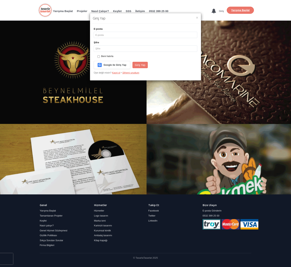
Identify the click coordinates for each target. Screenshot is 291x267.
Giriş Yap (140, 65)
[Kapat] (197, 17)
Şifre (96, 42)
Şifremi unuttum (130, 72)
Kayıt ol (116, 72)
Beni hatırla (105, 56)
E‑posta (98, 28)
